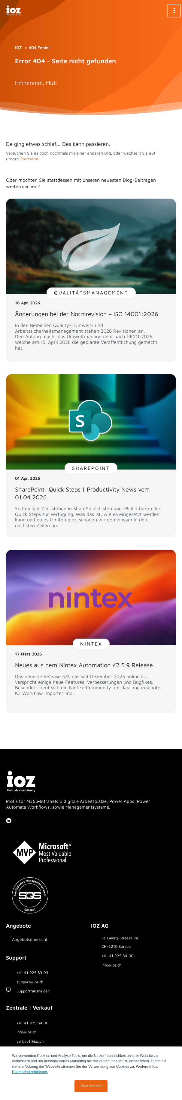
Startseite (29, 158)
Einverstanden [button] (91, 1086)
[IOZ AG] (13, 10)
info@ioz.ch (26, 1031)
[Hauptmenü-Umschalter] (174, 11)
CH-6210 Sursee (116, 946)
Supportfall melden (33, 990)
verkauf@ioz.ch (30, 1041)
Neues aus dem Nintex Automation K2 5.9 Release (84, 665)
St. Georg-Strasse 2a (120, 937)
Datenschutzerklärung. (30, 1072)
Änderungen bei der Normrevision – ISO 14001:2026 (86, 313)
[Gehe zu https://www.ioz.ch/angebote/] (48, 941)
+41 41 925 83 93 (32, 972)
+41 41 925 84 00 (117, 955)
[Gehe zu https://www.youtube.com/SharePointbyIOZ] (23, 821)
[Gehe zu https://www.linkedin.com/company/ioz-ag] (8, 821)
